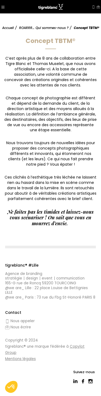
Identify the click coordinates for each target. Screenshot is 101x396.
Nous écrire (18, 327)
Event (47, 278)
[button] (11, 386)
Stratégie (13, 278)
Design (32, 278)
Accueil (8, 28)
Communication (70, 278)
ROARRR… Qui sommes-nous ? (43, 28)
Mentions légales (20, 358)
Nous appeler (20, 321)
